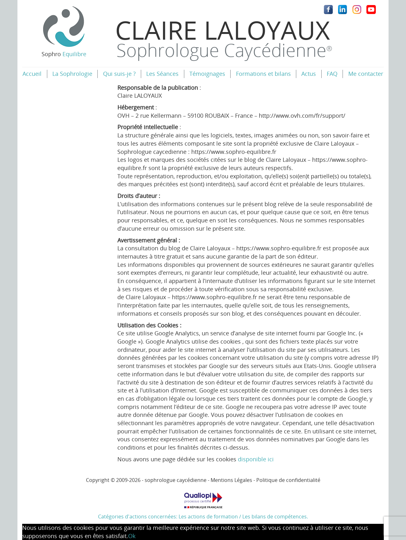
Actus (308, 73)
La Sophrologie (72, 73)
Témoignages (207, 73)
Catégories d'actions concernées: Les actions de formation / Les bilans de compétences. (203, 503)
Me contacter (365, 73)
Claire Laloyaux (223, 37)
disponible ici (256, 459)
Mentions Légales (231, 480)
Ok (131, 536)
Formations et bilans (263, 73)
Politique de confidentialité (288, 480)
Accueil (32, 73)
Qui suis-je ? (119, 73)
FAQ (332, 73)
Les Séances (162, 73)
